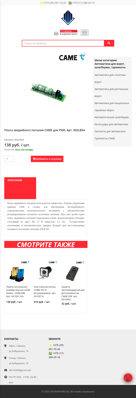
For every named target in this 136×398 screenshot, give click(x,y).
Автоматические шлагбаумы (112, 117)
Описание (15, 180)
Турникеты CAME (105, 138)
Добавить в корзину (47, 158)
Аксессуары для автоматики (111, 124)
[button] (84, 54)
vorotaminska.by (59, 391)
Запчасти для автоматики (110, 131)
